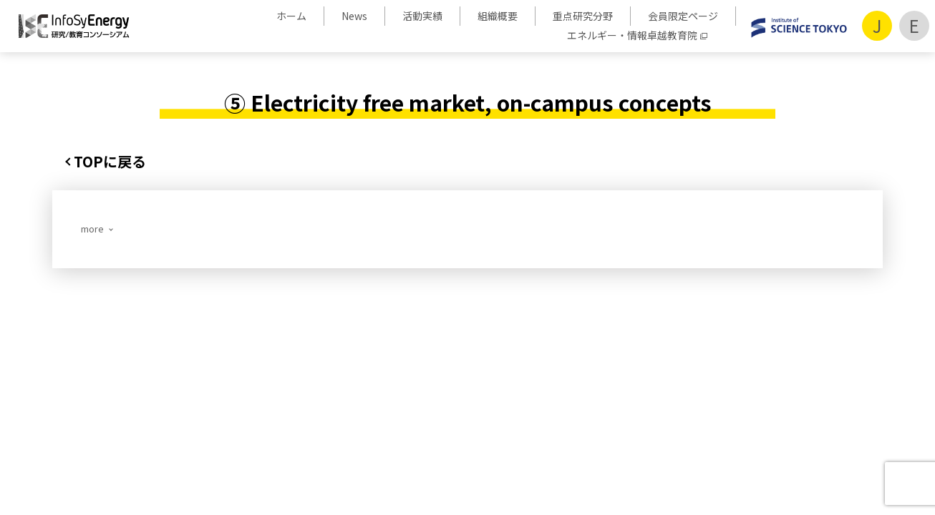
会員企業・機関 (502, 377)
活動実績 (422, 16)
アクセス (714, 377)
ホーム (291, 16)
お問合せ (657, 377)
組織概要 (498, 16)
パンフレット (588, 377)
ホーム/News (130, 377)
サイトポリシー (788, 377)
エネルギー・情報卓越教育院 (632, 35)
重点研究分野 (583, 16)
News (354, 16)
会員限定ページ (683, 16)
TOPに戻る (110, 161)
